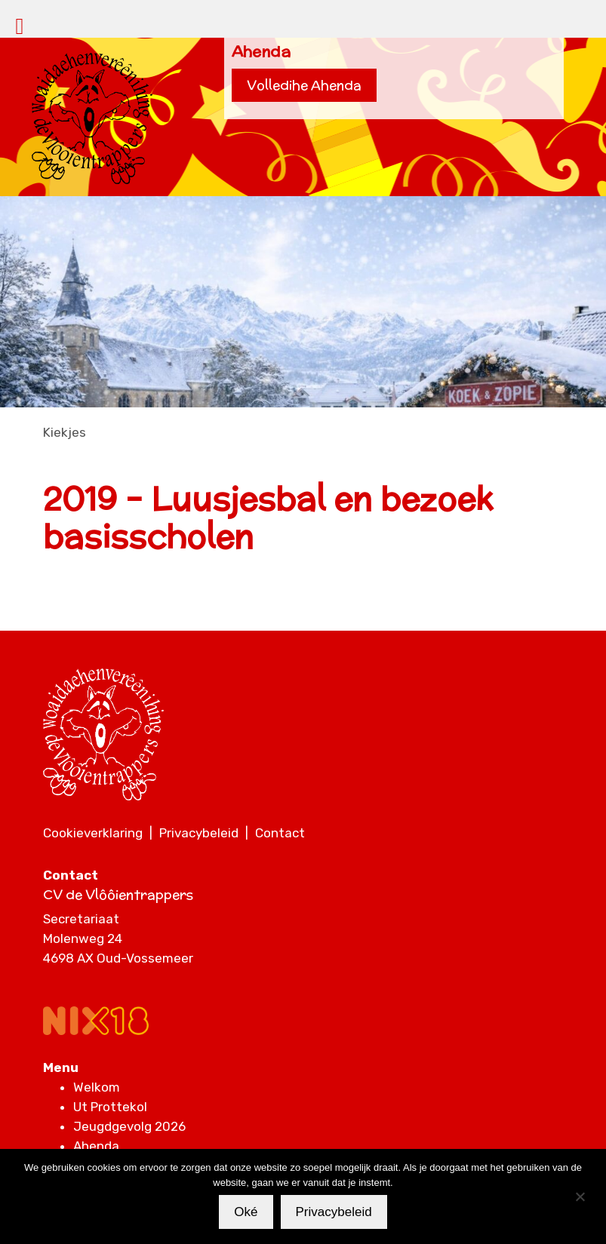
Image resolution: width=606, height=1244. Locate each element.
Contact (280, 832)
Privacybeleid (198, 832)
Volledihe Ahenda (304, 85)
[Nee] (579, 1196)
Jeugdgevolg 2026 (129, 1126)
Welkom (96, 1087)
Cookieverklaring (93, 832)
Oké (245, 1212)
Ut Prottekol (110, 1106)
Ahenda (96, 1145)
